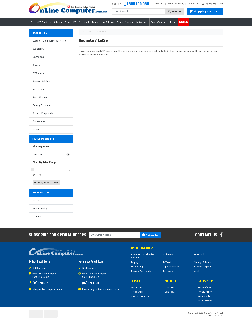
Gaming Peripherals (42, 105)
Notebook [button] (84, 22)
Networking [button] (142, 22)
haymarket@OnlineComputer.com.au (100, 289)
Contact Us (193, 4)
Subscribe (150, 235)
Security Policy (205, 301)
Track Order (137, 292)
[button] (211, 4)
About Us (159, 4)
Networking (39, 89)
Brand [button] (173, 22)
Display (36, 65)
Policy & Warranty (175, 4)
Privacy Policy (205, 292)
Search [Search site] (174, 12)
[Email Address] (114, 235)
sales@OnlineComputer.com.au (47, 289)
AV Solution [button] (108, 22)
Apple (36, 129)
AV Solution (39, 73)
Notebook (38, 57)
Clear (55, 182)
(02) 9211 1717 (40, 283)
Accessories (39, 121)
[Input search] (138, 11)
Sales (183, 22)
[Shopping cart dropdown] (220, 11)
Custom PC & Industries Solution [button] (46, 22)
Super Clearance (159, 22)
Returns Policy (40, 209)
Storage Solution (42, 81)
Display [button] (95, 22)
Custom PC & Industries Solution (49, 41)
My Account (137, 287)
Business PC (38, 49)
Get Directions (39, 268)
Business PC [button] (70, 22)
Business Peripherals (43, 113)
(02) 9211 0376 (90, 283)
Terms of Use (204, 287)
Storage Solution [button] (125, 22)
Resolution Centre (140, 296)
